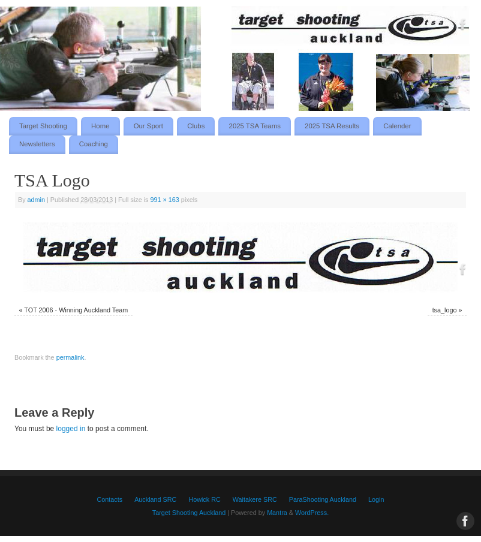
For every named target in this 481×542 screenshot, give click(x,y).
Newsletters (37, 143)
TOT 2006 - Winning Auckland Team (76, 310)
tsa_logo (444, 310)
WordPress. (312, 512)
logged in (71, 428)
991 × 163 (165, 199)
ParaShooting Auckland (322, 499)
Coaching (93, 143)
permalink (70, 357)
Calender (397, 126)
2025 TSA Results (332, 126)
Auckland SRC (155, 499)
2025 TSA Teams (255, 126)
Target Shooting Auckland (189, 512)
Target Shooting (43, 126)
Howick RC (204, 499)
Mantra (277, 512)
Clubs (196, 126)
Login (376, 499)
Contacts (110, 499)
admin (36, 199)
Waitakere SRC (255, 499)
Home (100, 126)
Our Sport (148, 126)
